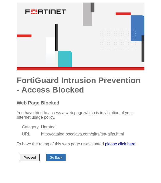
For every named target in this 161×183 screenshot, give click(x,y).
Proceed (30, 157)
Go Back (56, 157)
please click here (120, 144)
